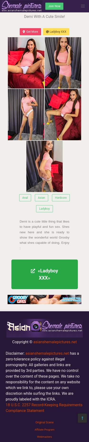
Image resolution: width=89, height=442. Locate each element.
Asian (41, 197)
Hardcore (61, 197)
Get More (30, 31)
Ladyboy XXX (56, 31)
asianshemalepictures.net (55, 342)
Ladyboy (44, 208)
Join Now (54, 6)
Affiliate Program (45, 429)
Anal (25, 197)
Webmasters (44, 436)
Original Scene (44, 422)
